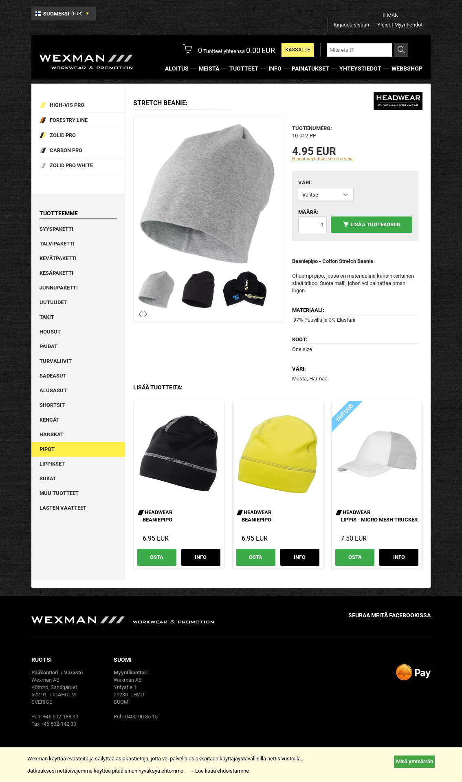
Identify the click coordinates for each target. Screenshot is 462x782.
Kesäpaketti (56, 273)
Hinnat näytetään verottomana (323, 158)
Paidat (48, 346)
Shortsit (52, 405)
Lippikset (52, 464)
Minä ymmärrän (414, 761)
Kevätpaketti (58, 258)
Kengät (49, 420)
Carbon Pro (66, 150)
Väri (304, 182)
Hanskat (52, 434)
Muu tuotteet (59, 493)
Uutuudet (53, 302)
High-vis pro (67, 105)
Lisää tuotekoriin (375, 224)
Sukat (48, 478)
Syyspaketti (56, 229)
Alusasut (53, 390)
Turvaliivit (56, 361)
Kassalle (297, 49)
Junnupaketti (59, 288)
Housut (50, 332)
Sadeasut (53, 376)
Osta (156, 557)
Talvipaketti (57, 244)
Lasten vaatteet (63, 508)
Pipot (47, 449)
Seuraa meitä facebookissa (389, 615)
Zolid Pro (63, 135)
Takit (47, 317)
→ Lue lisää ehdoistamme (219, 771)
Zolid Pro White (71, 165)
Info (201, 557)
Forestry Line (69, 120)
